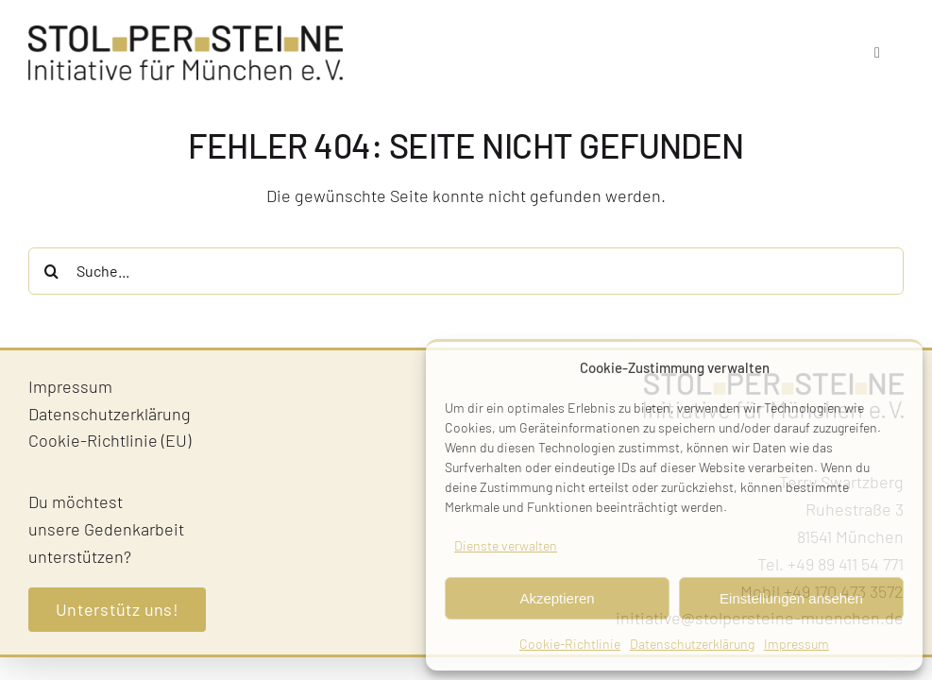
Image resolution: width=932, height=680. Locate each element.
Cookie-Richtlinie (569, 644)
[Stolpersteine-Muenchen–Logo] (185, 34)
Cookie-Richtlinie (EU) (109, 440)
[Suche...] (466, 271)
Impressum (796, 644)
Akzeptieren (556, 598)
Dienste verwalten (505, 545)
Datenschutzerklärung (692, 644)
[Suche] (52, 271)
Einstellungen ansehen (791, 598)
